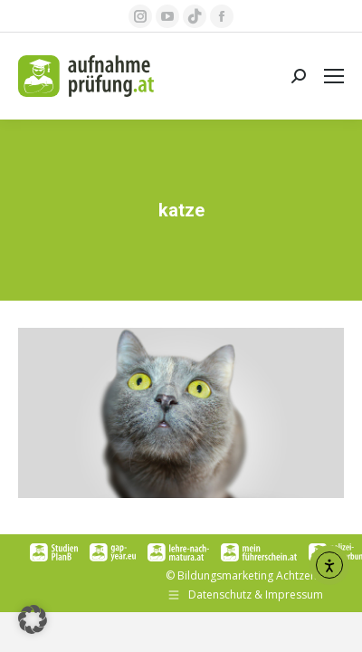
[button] (32, 619)
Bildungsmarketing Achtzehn (250, 575)
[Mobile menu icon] (334, 76)
